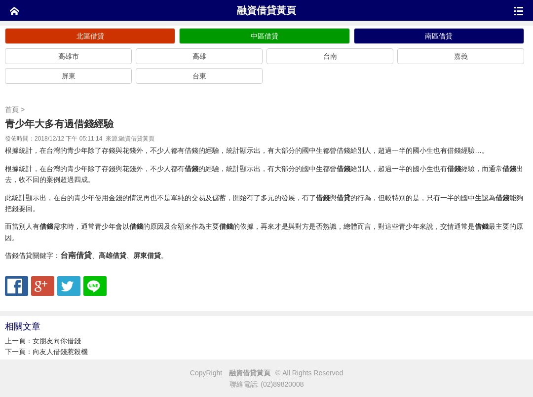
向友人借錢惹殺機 (60, 352)
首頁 (12, 109)
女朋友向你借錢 (57, 341)
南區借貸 (439, 36)
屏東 (69, 76)
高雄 (199, 56)
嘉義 (461, 56)
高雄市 (68, 56)
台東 (199, 76)
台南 (330, 56)
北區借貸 (90, 36)
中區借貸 (264, 36)
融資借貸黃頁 (266, 10)
